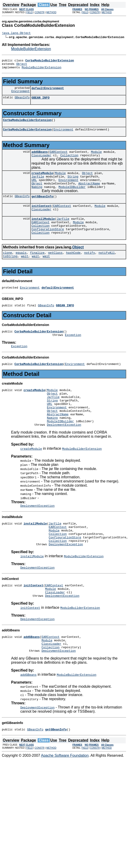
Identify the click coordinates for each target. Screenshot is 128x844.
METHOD (51, 12)
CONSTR (39, 12)
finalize (37, 269)
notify (89, 269)
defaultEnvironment (47, 91)
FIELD (29, 12)
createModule (42, 180)
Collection (69, 162)
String (72, 185)
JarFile (37, 185)
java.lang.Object (16, 33)
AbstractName (89, 193)
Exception (73, 355)
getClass (55, 269)
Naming (36, 197)
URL (34, 189)
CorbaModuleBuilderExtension (27, 125)
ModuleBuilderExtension (31, 49)
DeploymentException (64, 454)
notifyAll (107, 269)
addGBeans (39, 158)
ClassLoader (41, 162)
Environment (20, 95)
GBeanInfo (22, 101)
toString (10, 273)
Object (21, 66)
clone (7, 269)
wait (24, 273)
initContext (41, 217)
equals (21, 269)
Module (96, 158)
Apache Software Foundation (64, 798)
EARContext (58, 158)
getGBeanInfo (42, 207)
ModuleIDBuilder (71, 197)
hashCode (73, 269)
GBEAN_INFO (40, 101)
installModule (43, 232)
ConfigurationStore (47, 244)
